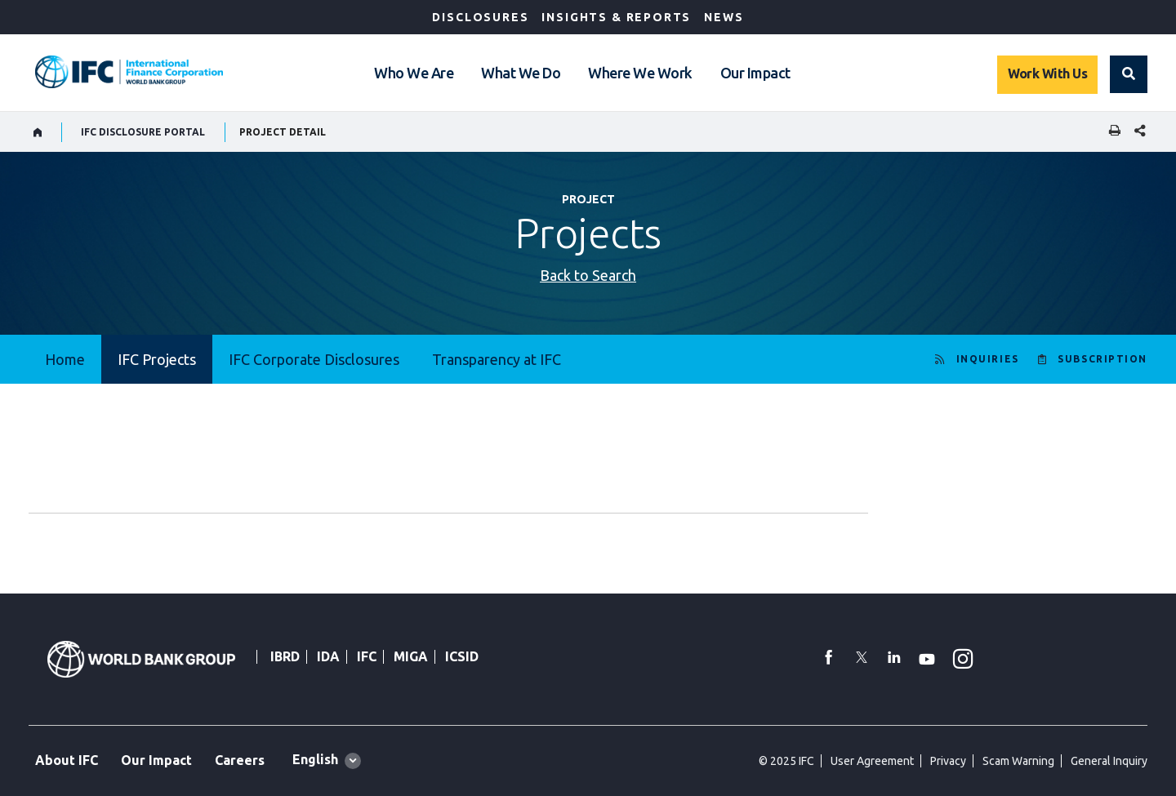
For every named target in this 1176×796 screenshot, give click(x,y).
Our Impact (755, 72)
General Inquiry (1109, 760)
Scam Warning (1018, 760)
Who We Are (413, 72)
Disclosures (480, 17)
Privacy (948, 760)
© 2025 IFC (786, 760)
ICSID (462, 656)
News (723, 17)
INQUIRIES (987, 359)
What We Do (520, 72)
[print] (1110, 131)
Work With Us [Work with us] (1047, 73)
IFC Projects (157, 359)
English (315, 759)
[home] (38, 132)
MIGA (411, 656)
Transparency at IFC (496, 359)
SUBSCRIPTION (1102, 359)
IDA (328, 656)
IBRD (285, 656)
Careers (240, 760)
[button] (1128, 74)
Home (65, 359)
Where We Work (640, 72)
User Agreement (872, 760)
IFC (366, 656)
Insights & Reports (616, 17)
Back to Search (588, 275)
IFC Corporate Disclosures (314, 359)
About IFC (66, 760)
